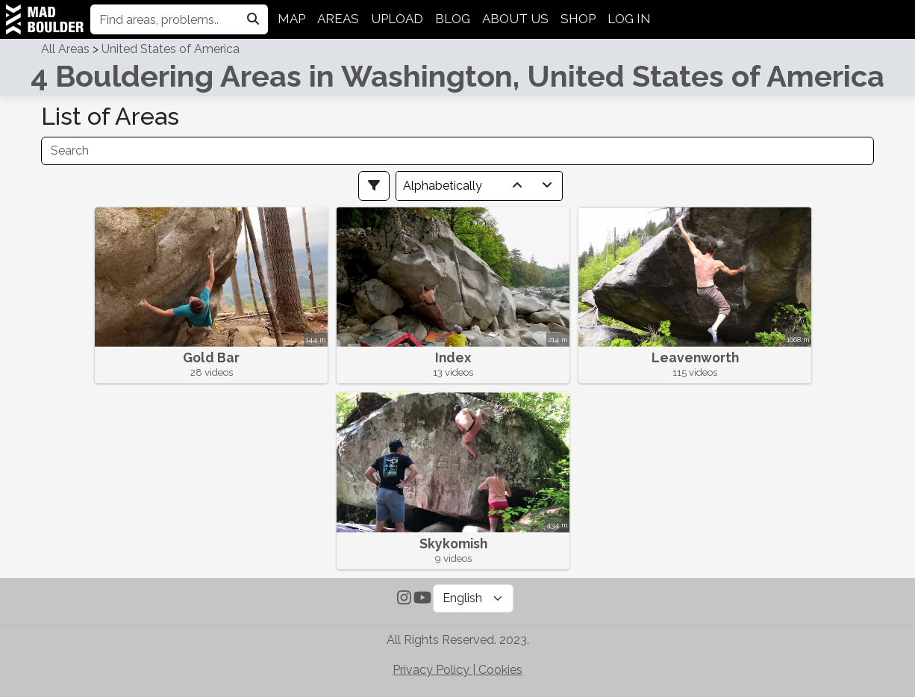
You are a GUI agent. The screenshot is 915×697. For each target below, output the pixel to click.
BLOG (452, 18)
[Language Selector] (473, 598)
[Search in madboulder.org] (253, 19)
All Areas (65, 49)
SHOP (578, 18)
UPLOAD (397, 18)
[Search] (457, 151)
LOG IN (629, 18)
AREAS (338, 18)
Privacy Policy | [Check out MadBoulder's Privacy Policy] (435, 670)
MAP (291, 18)
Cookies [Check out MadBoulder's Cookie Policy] (500, 670)
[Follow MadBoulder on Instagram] (404, 599)
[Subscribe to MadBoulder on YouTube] (422, 599)
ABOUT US (515, 18)
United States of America (171, 49)
